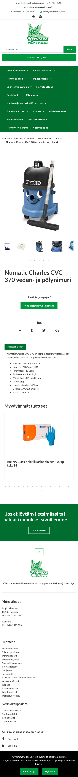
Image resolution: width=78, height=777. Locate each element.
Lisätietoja (29, 771)
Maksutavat (8, 717)
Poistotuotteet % (38, 119)
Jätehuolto (32, 94)
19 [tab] (41, 490)
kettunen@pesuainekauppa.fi (39, 7)
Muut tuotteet (15, 119)
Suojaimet (12, 94)
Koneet (37, 111)
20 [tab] (45, 490)
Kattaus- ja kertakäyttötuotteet (25, 103)
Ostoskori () (35, 57)
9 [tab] (41, 486)
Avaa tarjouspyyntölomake (39, 305)
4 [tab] (43, 260)
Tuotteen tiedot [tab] (15, 346)
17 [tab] (32, 490)
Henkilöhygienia (40, 78)
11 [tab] (50, 486)
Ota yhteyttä (39, 530)
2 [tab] (34, 260)
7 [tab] (32, 486)
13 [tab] (59, 486)
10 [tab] (45, 486)
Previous (2, 250)
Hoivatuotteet (44, 86)
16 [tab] (73, 486)
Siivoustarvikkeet (43, 70)
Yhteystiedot (40, 127)
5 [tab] (48, 260)
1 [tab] (30, 260)
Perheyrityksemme (17, 127)
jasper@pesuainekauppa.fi (54, 11)
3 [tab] (39, 260)
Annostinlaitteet (16, 111)
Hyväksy (50, 771)
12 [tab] (54, 486)
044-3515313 (31, 11)
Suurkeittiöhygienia (18, 86)
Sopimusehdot (9, 714)
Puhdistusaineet (16, 70)
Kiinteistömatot (58, 111)
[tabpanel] (39, 246)
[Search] (33, 49)
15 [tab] (68, 486)
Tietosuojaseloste (11, 710)
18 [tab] (36, 490)
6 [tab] (27, 486)
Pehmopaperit (15, 78)
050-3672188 (55, 3)
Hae (69, 49)
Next (75, 250)
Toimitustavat (9, 721)
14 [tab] (63, 486)
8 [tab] (36, 486)
